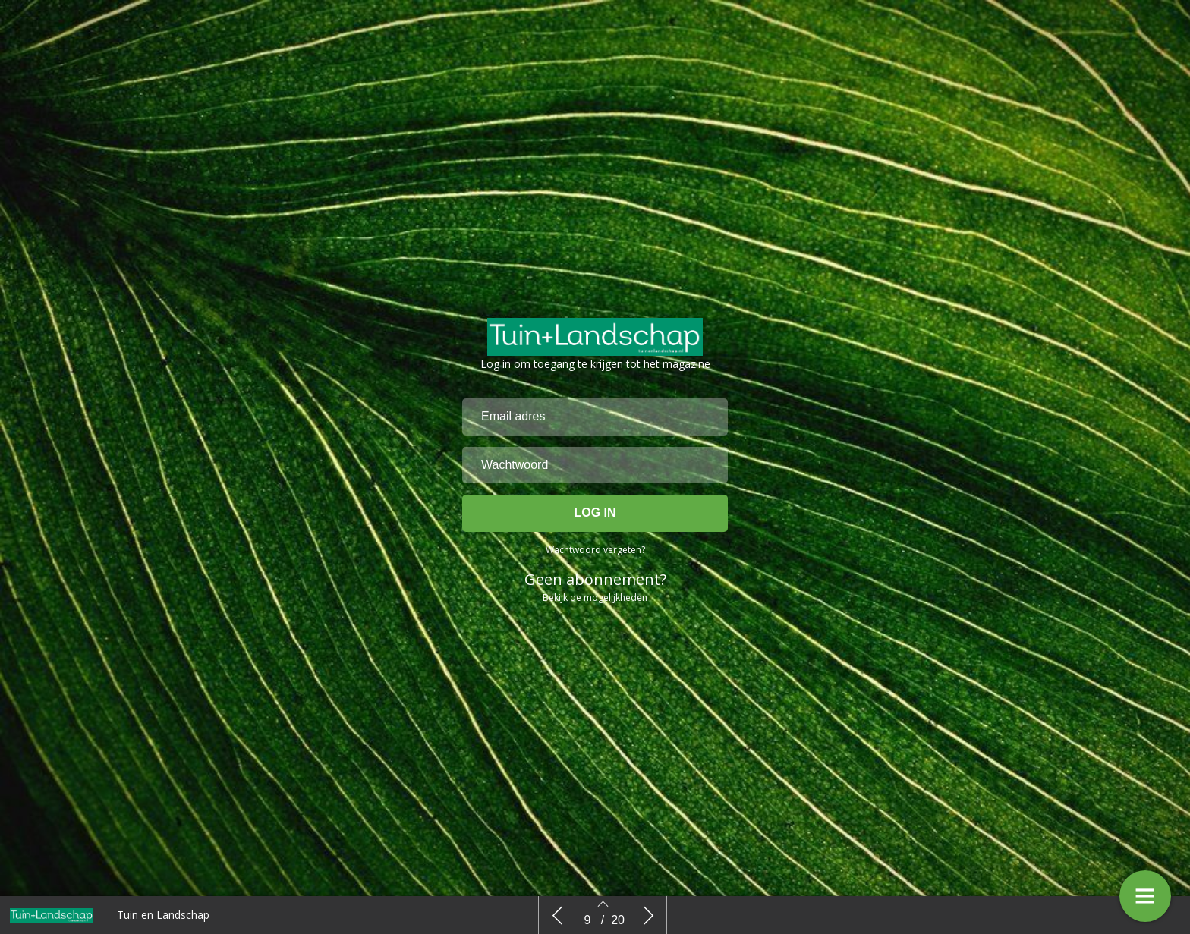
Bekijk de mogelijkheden (595, 603)
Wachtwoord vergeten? (595, 555)
